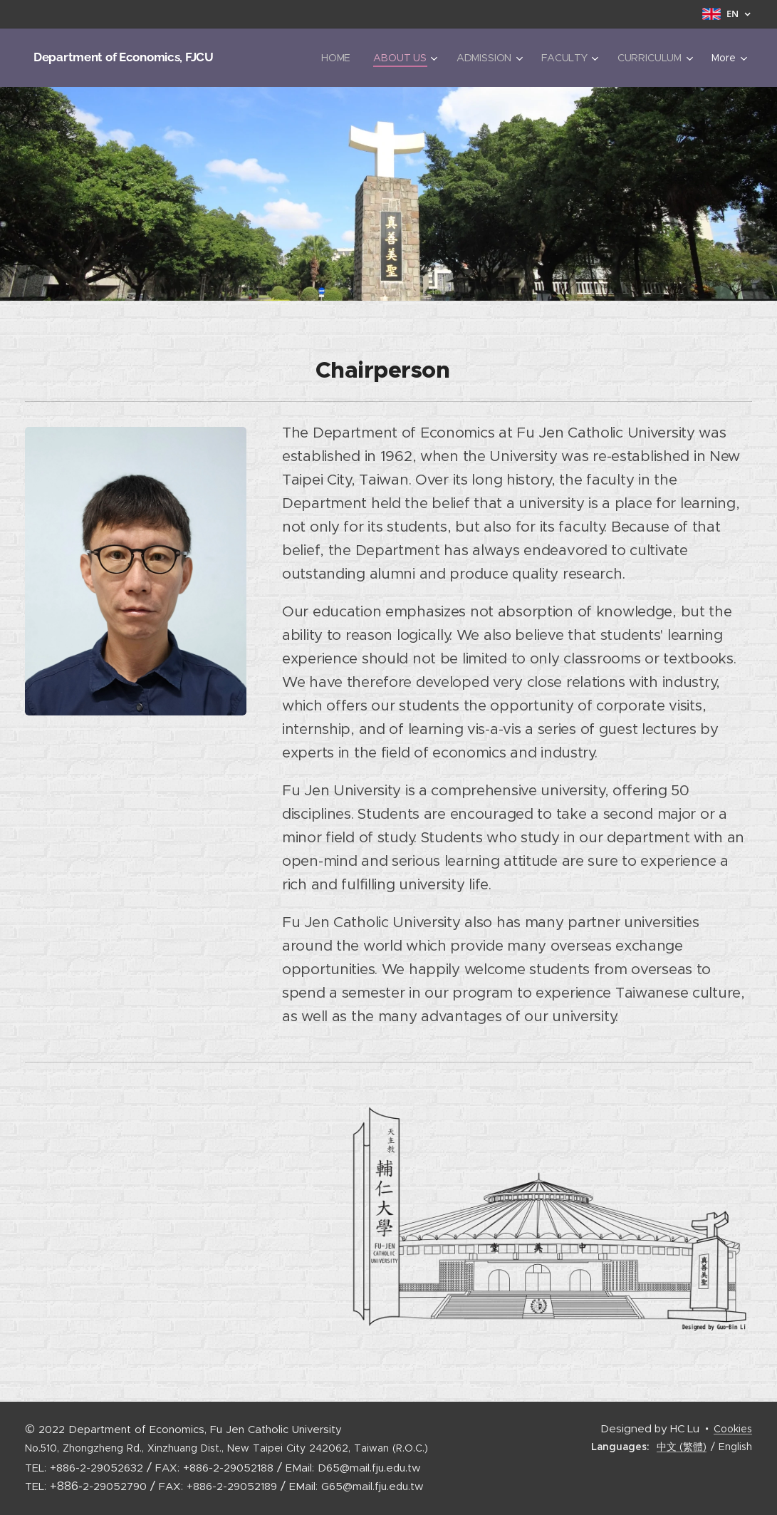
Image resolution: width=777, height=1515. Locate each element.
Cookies (733, 1428)
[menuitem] (338, 58)
